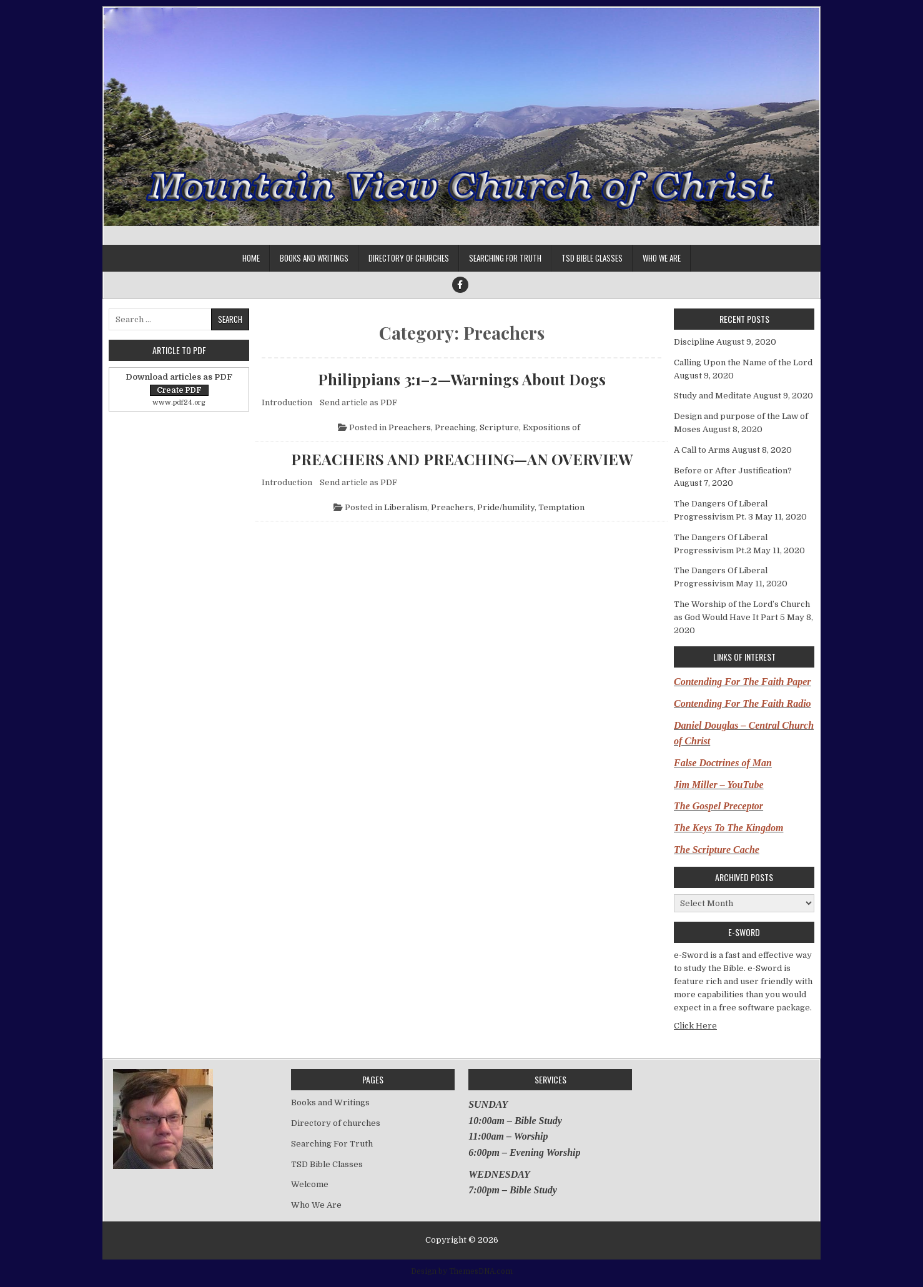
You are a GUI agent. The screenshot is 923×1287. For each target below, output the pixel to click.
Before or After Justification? (733, 470)
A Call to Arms (702, 450)
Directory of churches (408, 258)
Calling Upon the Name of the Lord (743, 362)
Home (251, 258)
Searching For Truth (505, 258)
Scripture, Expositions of (530, 427)
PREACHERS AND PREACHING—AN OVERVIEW (462, 459)
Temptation (561, 507)
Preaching (455, 427)
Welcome (309, 1184)
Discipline (694, 342)
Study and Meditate (712, 395)
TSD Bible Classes (592, 258)
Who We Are (662, 258)
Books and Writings (314, 258)
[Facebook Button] (460, 285)
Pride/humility (506, 507)
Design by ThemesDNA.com (462, 1271)
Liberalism (405, 507)
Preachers (409, 427)
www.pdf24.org (178, 402)
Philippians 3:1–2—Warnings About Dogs (462, 379)
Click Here (695, 1025)
